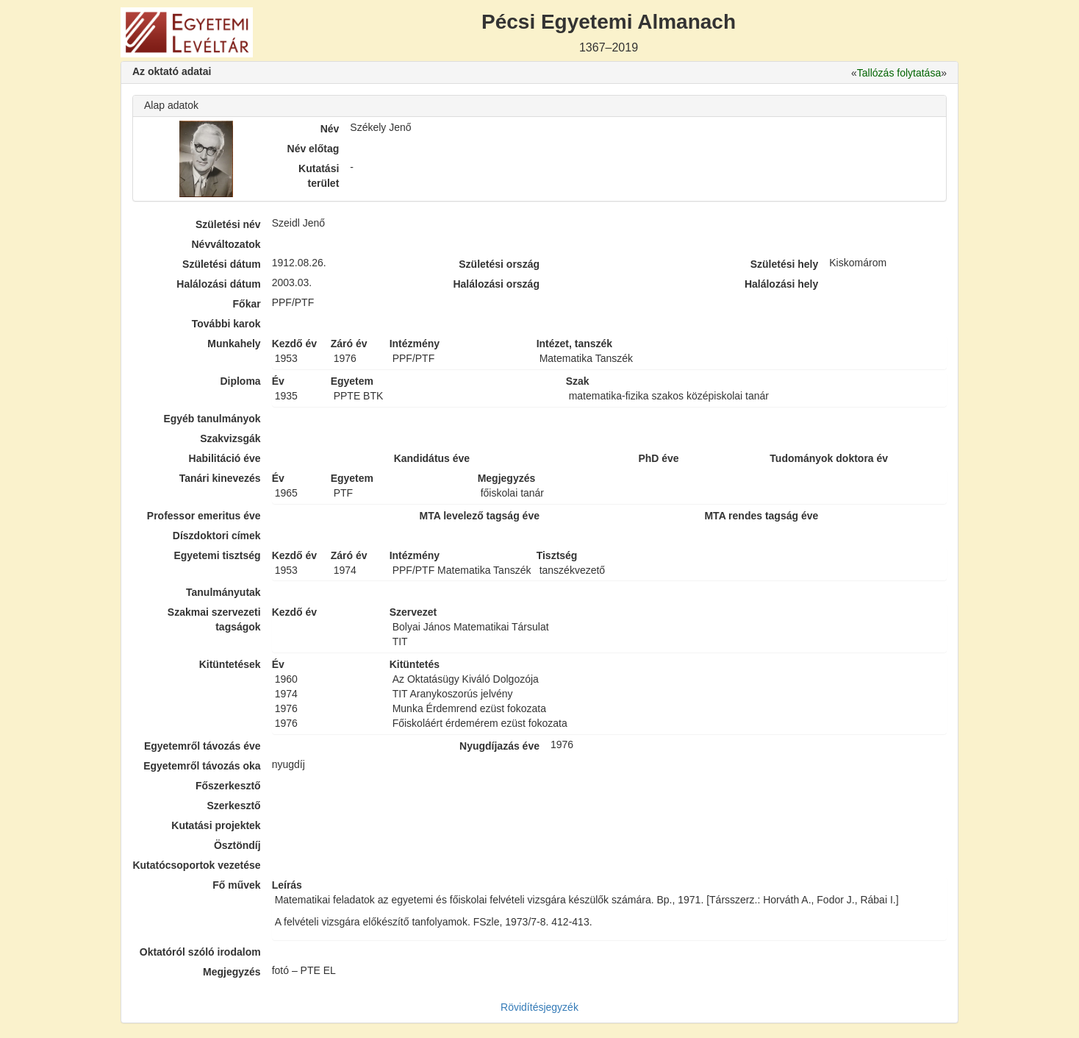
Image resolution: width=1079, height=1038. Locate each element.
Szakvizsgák (230, 438)
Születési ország (499, 264)
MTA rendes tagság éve (761, 516)
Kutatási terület (318, 176)
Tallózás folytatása (899, 73)
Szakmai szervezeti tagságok (214, 619)
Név (330, 129)
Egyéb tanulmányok (211, 418)
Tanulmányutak (223, 592)
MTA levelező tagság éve (480, 516)
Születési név (228, 224)
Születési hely (784, 264)
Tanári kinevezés (220, 478)
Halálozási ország (496, 284)
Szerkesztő (234, 805)
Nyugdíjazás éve (499, 746)
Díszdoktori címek (217, 535)
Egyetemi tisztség (216, 555)
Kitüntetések (230, 664)
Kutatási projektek (215, 825)
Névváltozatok (226, 244)
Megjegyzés (232, 972)
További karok (226, 324)
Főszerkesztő (228, 786)
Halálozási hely (781, 284)
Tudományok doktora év (829, 458)
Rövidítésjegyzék (539, 1007)
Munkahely (233, 343)
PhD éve (658, 458)
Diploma (240, 381)
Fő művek (236, 885)
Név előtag (313, 148)
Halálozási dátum (218, 284)
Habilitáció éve (225, 458)
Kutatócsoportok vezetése (196, 865)
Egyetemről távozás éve (202, 746)
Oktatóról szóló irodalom (200, 952)
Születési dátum (221, 264)
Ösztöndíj (237, 845)
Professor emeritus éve (204, 516)
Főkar (247, 304)
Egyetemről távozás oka (202, 766)
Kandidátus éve (432, 458)
